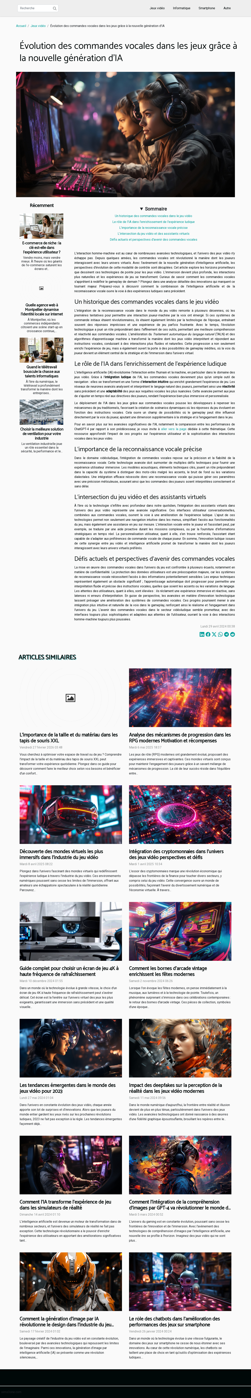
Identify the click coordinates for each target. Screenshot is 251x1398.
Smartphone (207, 8)
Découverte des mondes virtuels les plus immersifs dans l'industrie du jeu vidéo (61, 855)
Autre (227, 8)
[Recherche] (37, 8)
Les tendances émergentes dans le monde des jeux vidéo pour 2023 (67, 1088)
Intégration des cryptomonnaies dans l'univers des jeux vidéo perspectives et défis (176, 855)
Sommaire (156, 209)
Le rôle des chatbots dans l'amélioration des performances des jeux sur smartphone (174, 1322)
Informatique (181, 8)
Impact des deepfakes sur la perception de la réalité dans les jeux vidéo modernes (175, 1088)
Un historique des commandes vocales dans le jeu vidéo (153, 216)
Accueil (21, 26)
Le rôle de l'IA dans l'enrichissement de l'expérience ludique (153, 222)
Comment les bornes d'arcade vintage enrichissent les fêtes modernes (168, 972)
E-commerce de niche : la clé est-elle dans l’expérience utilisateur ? (41, 247)
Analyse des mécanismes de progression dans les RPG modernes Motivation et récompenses (180, 738)
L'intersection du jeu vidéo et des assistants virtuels (153, 234)
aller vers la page (173, 429)
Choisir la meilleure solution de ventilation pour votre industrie (41, 434)
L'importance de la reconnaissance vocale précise (153, 228)
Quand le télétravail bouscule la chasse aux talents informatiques (42, 371)
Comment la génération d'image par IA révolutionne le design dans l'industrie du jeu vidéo (65, 1325)
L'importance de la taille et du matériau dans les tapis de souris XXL (69, 738)
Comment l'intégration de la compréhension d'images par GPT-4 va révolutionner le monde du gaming (180, 1208)
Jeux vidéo (157, 8)
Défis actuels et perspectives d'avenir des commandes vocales (153, 239)
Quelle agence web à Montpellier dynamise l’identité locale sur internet (42, 309)
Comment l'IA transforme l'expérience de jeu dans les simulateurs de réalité (65, 1205)
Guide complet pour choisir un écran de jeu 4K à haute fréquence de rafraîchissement (69, 972)
